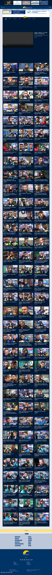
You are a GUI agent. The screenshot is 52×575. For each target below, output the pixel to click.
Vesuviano (23, 9)
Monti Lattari (17, 9)
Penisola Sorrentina (30, 9)
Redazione (15, 562)
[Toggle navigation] (3, 7)
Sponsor (34, 18)
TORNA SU (26, 530)
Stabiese (11, 9)
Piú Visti (29, 18)
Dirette (24, 18)
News (10, 18)
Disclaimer (15, 563)
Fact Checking (28, 564)
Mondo (43, 9)
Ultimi (6, 18)
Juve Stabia (14, 18)
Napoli (20, 18)
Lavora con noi (29, 563)
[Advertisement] (26, 26)
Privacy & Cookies (16, 564)
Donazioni (28, 562)
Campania (37, 9)
